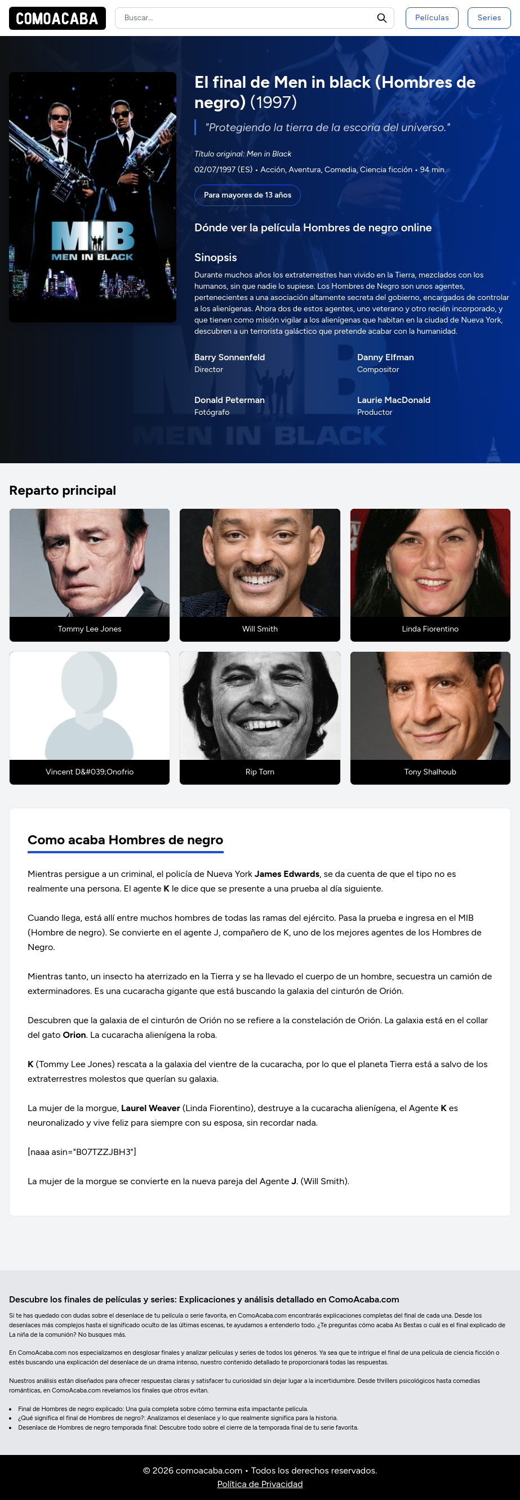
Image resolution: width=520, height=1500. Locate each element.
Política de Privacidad (260, 1484)
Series (489, 18)
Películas (432, 18)
